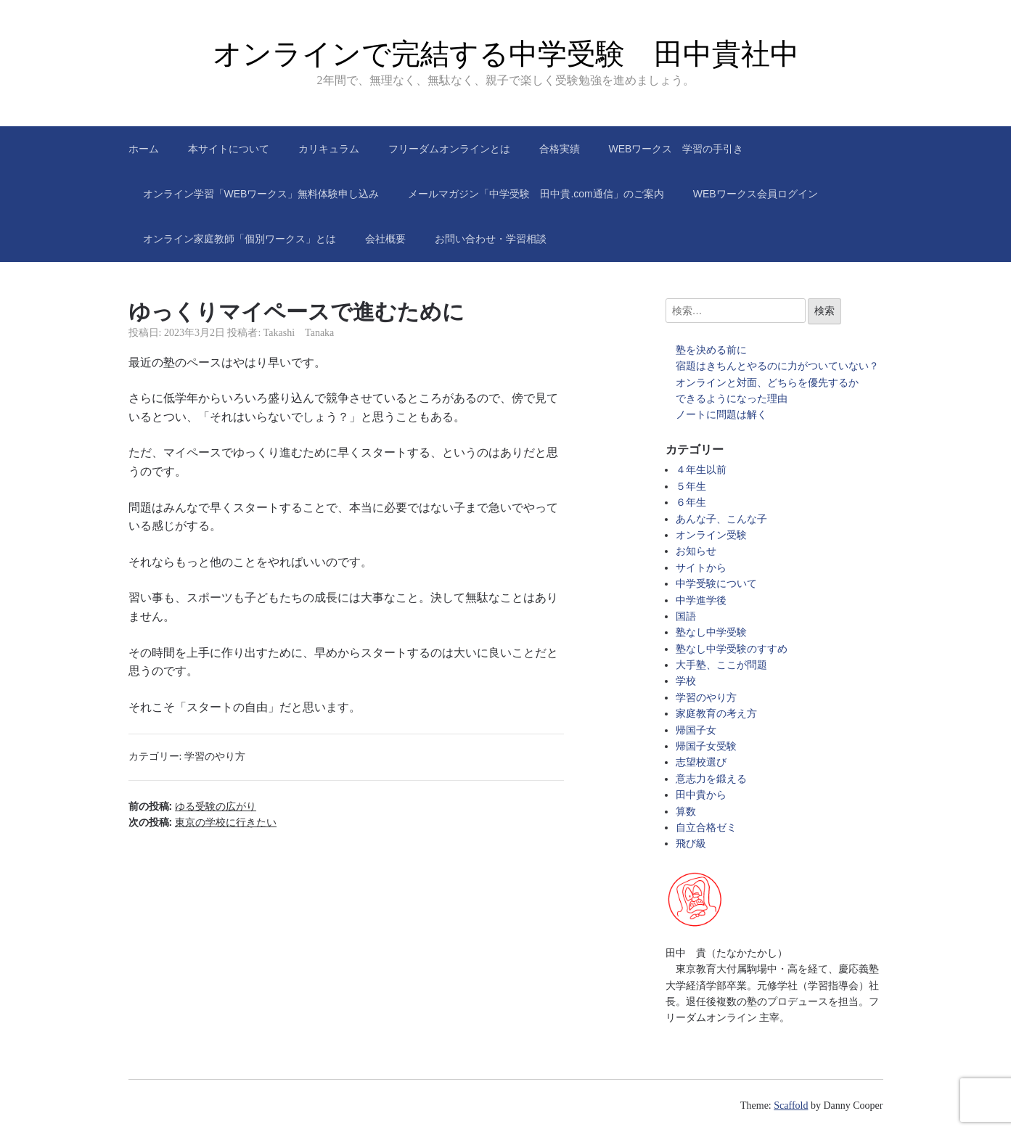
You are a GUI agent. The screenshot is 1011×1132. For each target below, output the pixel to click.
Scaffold (791, 1105)
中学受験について (716, 583)
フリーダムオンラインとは (449, 149)
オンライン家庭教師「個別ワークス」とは (239, 239)
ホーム (143, 149)
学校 (686, 681)
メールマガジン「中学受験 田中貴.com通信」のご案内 (535, 194)
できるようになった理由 (731, 398)
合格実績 (559, 149)
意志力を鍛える (711, 779)
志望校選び (701, 762)
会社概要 (385, 239)
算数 (686, 811)
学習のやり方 (214, 756)
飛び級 (691, 843)
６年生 (691, 502)
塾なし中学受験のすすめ (731, 649)
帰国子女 (696, 730)
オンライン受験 (711, 535)
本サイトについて (228, 149)
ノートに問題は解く (721, 414)
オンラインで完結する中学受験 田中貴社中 (506, 54)
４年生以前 (701, 469)
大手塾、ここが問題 (721, 665)
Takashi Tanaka (299, 332)
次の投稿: (202, 822)
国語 (686, 616)
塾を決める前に (711, 350)
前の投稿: (192, 806)
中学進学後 (701, 600)
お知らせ (696, 551)
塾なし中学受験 (711, 632)
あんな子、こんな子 (721, 519)
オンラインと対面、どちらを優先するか (767, 382)
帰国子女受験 (706, 746)
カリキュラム (328, 149)
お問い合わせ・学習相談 (491, 239)
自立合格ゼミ (706, 827)
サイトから (701, 567)
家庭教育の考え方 (716, 713)
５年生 (691, 486)
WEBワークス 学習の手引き (676, 149)
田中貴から (701, 794)
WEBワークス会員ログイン (755, 194)
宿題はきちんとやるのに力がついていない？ (777, 366)
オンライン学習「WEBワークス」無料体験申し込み (261, 194)
